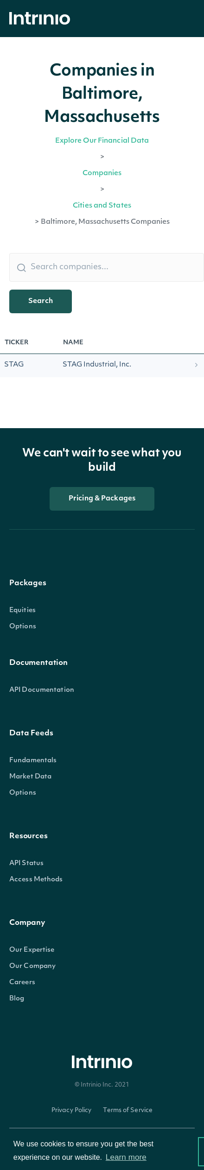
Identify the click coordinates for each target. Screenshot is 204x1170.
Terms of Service (128, 1110)
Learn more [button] (126, 1157)
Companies (102, 173)
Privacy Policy (71, 1110)
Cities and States (102, 205)
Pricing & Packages (102, 498)
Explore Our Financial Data (102, 141)
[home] (42, 18)
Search (40, 301)
